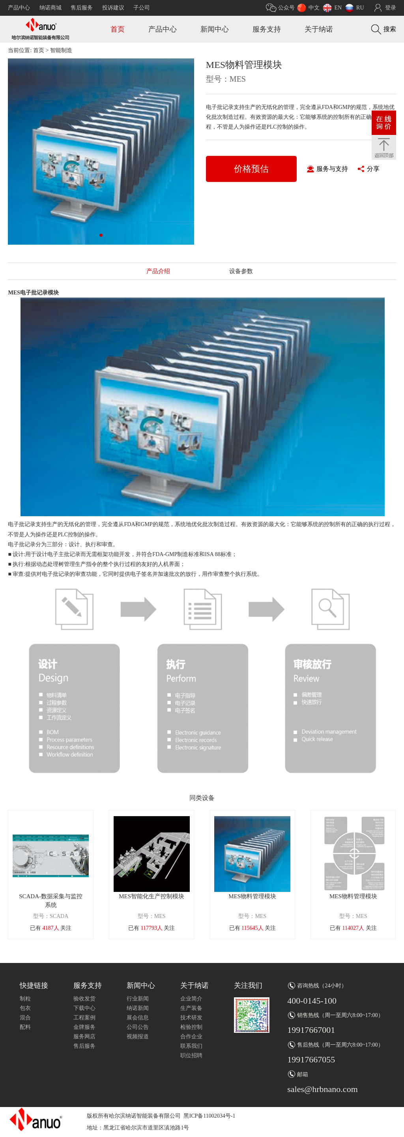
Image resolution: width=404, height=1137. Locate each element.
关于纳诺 (319, 29)
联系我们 (191, 1046)
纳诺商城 (50, 8)
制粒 (25, 999)
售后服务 (82, 8)
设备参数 (241, 271)
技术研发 (191, 1018)
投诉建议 (113, 8)
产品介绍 (158, 271)
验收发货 (84, 999)
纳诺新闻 (138, 1008)
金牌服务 (84, 1027)
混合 (25, 1018)
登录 (390, 8)
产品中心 (19, 8)
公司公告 (138, 1027)
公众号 (286, 8)
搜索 (389, 29)
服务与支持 (332, 168)
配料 (25, 1027)
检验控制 (191, 1027)
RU (360, 8)
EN (338, 8)
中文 (314, 8)
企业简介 (191, 999)
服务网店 (84, 1037)
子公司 (141, 8)
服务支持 (266, 29)
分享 (373, 168)
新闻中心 (214, 29)
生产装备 (191, 1008)
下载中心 (84, 1008)
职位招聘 (191, 1055)
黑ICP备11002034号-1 (209, 1116)
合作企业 (191, 1037)
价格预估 (251, 169)
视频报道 (138, 1037)
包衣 (25, 1008)
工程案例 (84, 1018)
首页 (117, 29)
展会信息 (138, 1018)
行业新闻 (138, 999)
